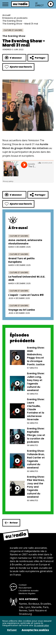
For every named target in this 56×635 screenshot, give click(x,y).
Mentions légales (27, 593)
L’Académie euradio (29, 590)
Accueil (6, 15)
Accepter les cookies (35, 630)
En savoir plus (41, 625)
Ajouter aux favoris (18, 67)
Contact (22, 584)
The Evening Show (12, 20)
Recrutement (25, 587)
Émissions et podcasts (14, 17)
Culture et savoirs (13, 30)
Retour (11, 523)
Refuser (12, 630)
